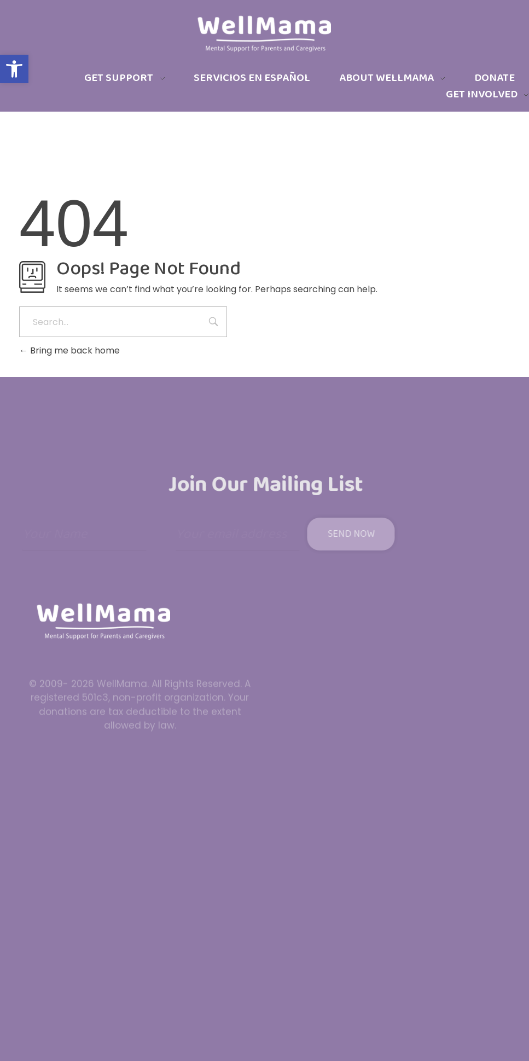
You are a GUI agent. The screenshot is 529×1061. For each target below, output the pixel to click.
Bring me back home (69, 350)
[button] (14, 69)
